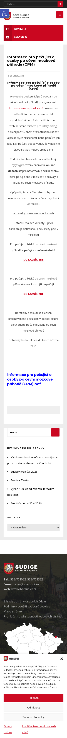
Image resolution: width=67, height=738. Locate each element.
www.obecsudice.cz (23, 589)
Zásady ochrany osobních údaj (25, 601)
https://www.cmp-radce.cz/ (26, 108)
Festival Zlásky (20, 480)
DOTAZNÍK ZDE (33, 259)
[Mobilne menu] (59, 14)
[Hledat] (33, 4)
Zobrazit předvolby (33, 717)
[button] (4, 13)
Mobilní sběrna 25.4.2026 (26, 503)
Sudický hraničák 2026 (24, 471)
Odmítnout (33, 707)
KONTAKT (15, 29)
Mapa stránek (13, 611)
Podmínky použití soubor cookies (27, 606)
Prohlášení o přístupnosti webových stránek (33, 616)
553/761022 (15, 37)
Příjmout (34, 697)
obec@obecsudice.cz (27, 584)
